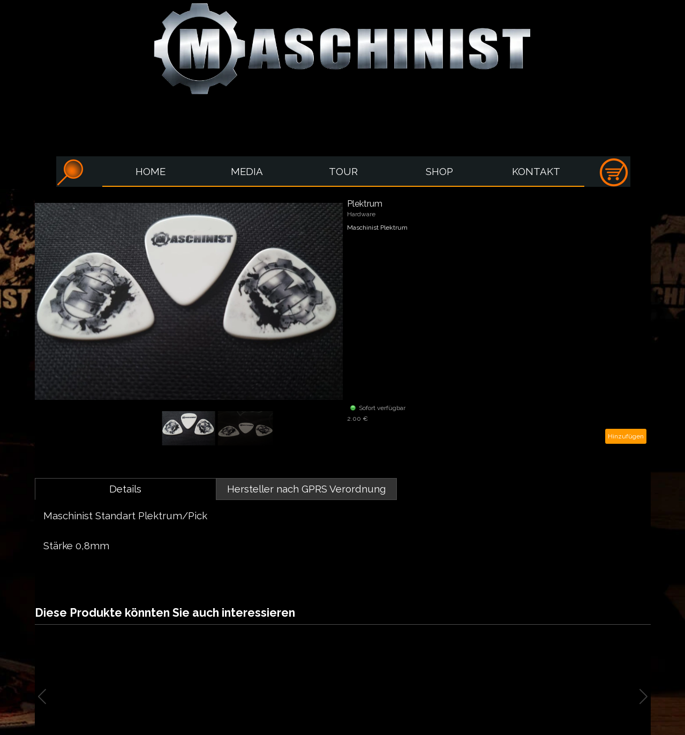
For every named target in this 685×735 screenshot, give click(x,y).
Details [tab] (125, 489)
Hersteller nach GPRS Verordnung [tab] (306, 489)
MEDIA (247, 171)
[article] (343, 321)
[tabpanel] (342, 538)
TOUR (343, 171)
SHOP (439, 171)
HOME (150, 171)
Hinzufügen (626, 436)
